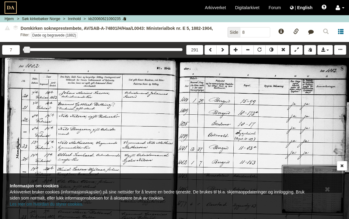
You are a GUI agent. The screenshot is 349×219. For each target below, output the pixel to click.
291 (194, 49)
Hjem (9, 18)
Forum (275, 7)
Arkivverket (215, 7)
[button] (340, 7)
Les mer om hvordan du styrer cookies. (46, 204)
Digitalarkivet (247, 7)
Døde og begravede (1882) (54, 35)
